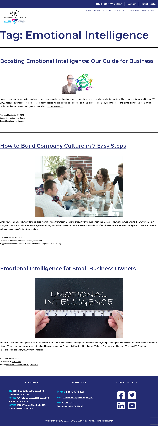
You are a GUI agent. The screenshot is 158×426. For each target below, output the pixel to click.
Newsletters (148, 11)
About (117, 11)
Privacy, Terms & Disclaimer (100, 421)
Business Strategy (19, 118)
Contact (131, 4)
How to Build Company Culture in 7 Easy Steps (63, 146)
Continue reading (55, 106)
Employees (16, 241)
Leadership (37, 241)
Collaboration (11, 244)
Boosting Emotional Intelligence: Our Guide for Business (77, 61)
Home (88, 11)
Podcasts (134, 11)
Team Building (55, 244)
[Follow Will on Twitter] (134, 395)
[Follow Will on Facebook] (119, 395)
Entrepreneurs (26, 241)
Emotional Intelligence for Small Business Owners (68, 268)
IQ (28, 364)
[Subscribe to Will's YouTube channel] (134, 405)
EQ (25, 364)
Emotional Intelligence (15, 121)
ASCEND (97, 11)
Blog (125, 11)
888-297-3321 (113, 4)
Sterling (107, 11)
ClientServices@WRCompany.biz (78, 397)
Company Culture (24, 244)
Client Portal (148, 4)
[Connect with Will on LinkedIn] (119, 405)
